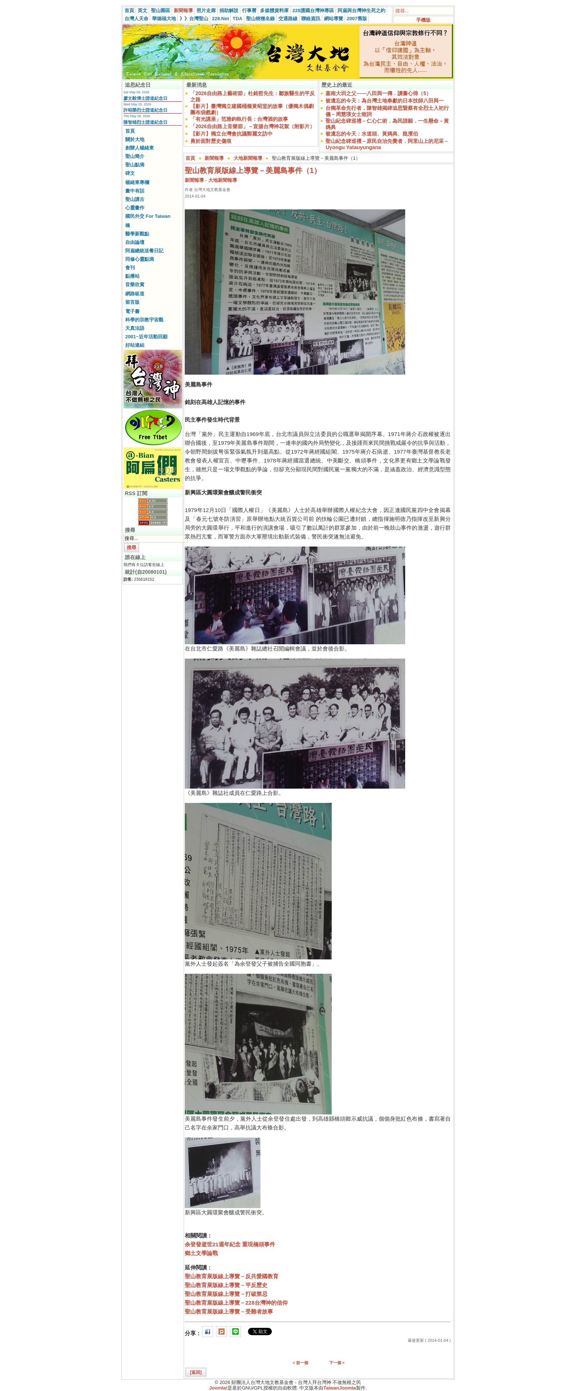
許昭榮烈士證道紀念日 (145, 110)
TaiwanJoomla (339, 1388)
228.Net (220, 18)
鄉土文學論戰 (201, 1253)
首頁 (129, 10)
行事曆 (249, 10)
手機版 (423, 20)
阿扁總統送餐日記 (144, 250)
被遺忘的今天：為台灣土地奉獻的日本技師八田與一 (384, 101)
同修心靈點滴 (139, 259)
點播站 (132, 276)
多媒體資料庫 (274, 10)
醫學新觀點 (137, 234)
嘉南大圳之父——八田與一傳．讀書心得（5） (378, 93)
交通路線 (288, 18)
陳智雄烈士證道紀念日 (145, 122)
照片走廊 (206, 10)
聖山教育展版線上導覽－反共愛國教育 (231, 1276)
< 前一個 (300, 1363)
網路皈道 (134, 293)
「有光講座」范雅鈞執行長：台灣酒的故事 (239, 119)
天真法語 (134, 328)
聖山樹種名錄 (260, 18)
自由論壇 (134, 242)
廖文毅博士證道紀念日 (145, 98)
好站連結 (134, 345)
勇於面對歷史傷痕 (210, 141)
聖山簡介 (134, 156)
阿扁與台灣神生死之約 (361, 10)
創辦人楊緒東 (139, 148)
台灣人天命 (136, 18)
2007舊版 (357, 18)
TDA (237, 18)
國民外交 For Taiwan (147, 216)
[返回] (196, 1372)
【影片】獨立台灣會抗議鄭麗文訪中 (231, 134)
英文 (142, 10)
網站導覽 (333, 18)
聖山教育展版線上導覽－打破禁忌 (226, 1294)
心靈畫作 (134, 207)
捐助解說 (228, 10)
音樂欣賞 (134, 284)
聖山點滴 (134, 164)
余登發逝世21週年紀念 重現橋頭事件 (230, 1244)
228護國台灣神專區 (313, 10)
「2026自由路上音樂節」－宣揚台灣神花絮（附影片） (252, 126)
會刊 (130, 267)
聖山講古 (134, 199)
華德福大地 (164, 18)
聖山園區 (160, 10)
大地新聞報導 (248, 158)
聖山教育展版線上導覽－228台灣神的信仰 (236, 1303)
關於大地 (134, 139)
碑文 (130, 173)
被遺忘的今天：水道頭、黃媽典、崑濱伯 (371, 134)
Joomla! (218, 1388)
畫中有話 (134, 191)
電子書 (132, 311)
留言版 (132, 302)
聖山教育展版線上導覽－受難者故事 (229, 1311)
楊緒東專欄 (137, 182)
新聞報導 (183, 10)
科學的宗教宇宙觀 (144, 319)
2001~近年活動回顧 (146, 336)
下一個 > (337, 1363)
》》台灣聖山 (194, 18)
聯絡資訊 (310, 18)
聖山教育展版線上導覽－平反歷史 (226, 1285)
